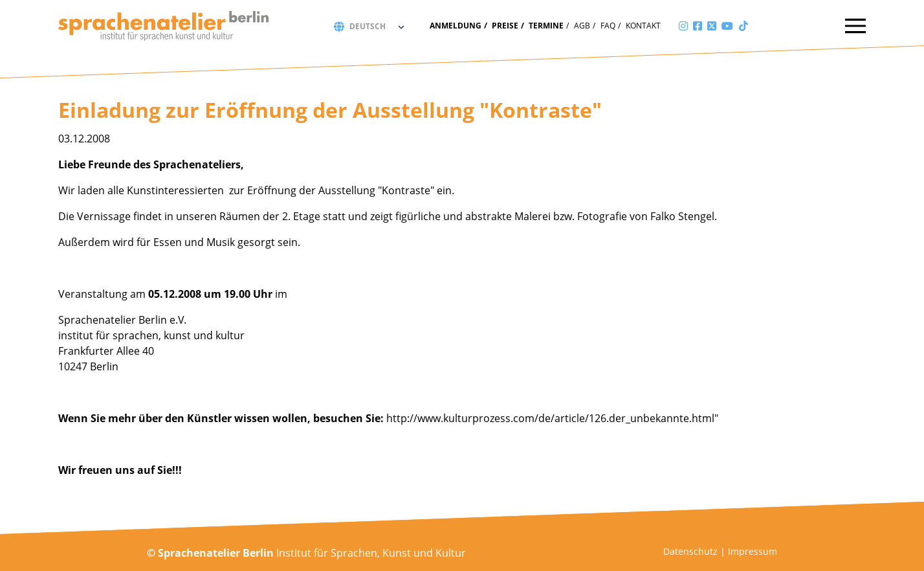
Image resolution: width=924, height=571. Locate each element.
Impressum (752, 551)
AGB (582, 25)
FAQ (607, 25)
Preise (505, 25)
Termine (546, 25)
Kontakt (643, 25)
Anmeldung (455, 25)
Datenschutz (690, 551)
